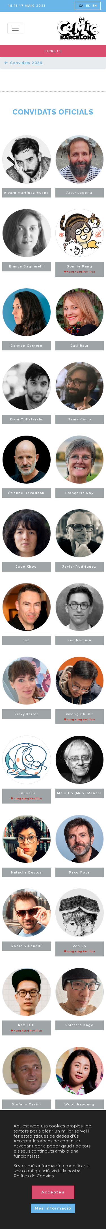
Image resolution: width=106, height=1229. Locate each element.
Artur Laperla (79, 193)
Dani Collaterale (26, 419)
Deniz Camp (80, 419)
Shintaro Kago (79, 1025)
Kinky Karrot (26, 714)
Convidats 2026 (23, 63)
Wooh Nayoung (79, 1104)
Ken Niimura (79, 640)
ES (88, 6)
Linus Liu (27, 795)
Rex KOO (27, 1027)
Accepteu (53, 1192)
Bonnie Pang (80, 269)
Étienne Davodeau (26, 493)
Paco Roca (79, 872)
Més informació (53, 1208)
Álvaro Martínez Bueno (26, 193)
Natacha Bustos (26, 872)
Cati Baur (79, 346)
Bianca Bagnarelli (26, 266)
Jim (26, 640)
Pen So (80, 948)
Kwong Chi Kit (80, 716)
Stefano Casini (26, 1104)
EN (94, 6)
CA (81, 6)
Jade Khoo (26, 567)
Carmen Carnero (26, 346)
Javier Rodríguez (79, 567)
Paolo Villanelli (26, 946)
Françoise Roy (79, 493)
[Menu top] (15, 28)
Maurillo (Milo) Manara (79, 793)
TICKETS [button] (53, 51)
